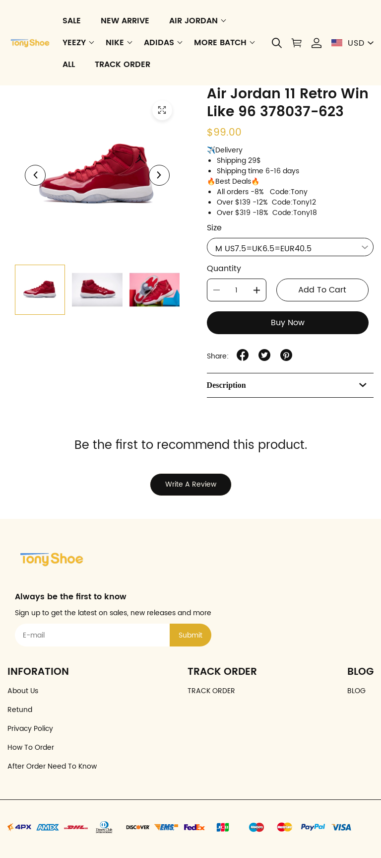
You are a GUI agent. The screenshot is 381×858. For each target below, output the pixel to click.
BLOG (356, 691)
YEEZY (74, 43)
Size (214, 228)
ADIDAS (159, 43)
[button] (277, 43)
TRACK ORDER (122, 65)
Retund (19, 709)
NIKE (115, 43)
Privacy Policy (30, 728)
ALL (69, 65)
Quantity (224, 269)
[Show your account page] (316, 43)
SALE (72, 21)
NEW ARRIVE (125, 21)
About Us (22, 691)
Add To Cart (322, 290)
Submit (190, 635)
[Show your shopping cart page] (297, 43)
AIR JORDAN (193, 21)
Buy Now (288, 322)
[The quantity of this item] (237, 290)
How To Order (30, 747)
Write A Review (190, 484)
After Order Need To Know (52, 766)
